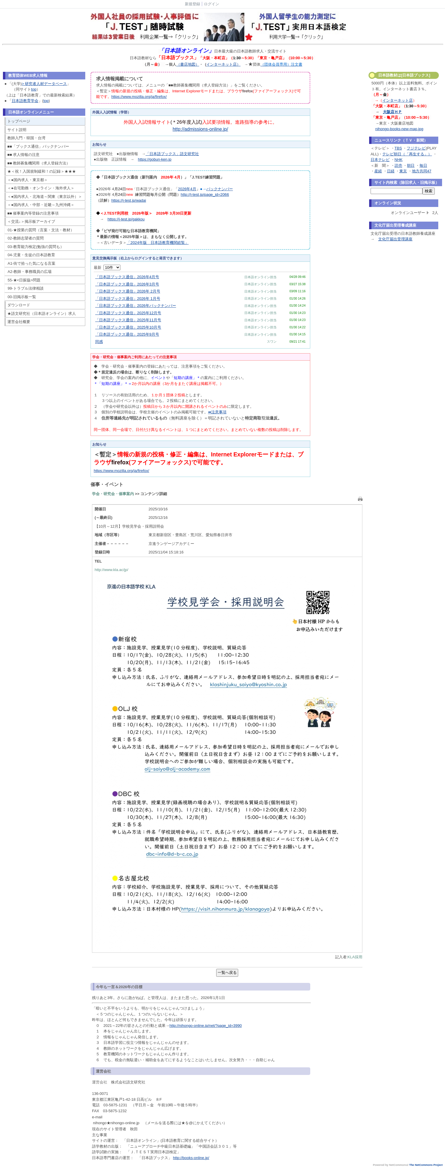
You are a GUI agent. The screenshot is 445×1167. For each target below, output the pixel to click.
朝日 (411, 165)
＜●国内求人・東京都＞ (27, 180)
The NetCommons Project (426, 1164)
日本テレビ (380, 159)
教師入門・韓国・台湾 (26, 138)
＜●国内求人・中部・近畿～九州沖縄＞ (40, 205)
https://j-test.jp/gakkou (126, 219)
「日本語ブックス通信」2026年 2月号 (127, 291)
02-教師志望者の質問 (26, 238)
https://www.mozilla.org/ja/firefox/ (139, 96)
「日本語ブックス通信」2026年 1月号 (127, 298)
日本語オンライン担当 (260, 277)
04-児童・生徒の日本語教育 (31, 255)
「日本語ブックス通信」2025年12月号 (128, 313)
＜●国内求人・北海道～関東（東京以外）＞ (44, 196)
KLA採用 (354, 957)
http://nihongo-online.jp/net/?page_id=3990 (205, 1025)
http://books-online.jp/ (191, 1158)
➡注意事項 (217, 412)
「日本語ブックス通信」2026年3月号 (127, 284)
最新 (107, 267)
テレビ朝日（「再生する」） (407, 154)
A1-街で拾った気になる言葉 (31, 263)
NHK (399, 159)
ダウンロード (18, 305)
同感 (99, 341)
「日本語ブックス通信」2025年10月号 (128, 327)
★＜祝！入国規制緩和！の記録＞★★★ (41, 171)
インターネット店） (223, 64)
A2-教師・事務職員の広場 (30, 271)
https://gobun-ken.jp (154, 159)
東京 (403, 171)
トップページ (18, 121)
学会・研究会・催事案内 (113, 494)
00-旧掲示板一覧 (22, 297)
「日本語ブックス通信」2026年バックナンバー (135, 305)
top (33, 89)
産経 (378, 171)
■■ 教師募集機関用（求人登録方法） (38, 163)
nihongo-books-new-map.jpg (399, 129)
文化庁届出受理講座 (395, 239)
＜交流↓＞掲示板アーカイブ (31, 221)
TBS (398, 148)
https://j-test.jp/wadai (128, 200)
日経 (391, 171)
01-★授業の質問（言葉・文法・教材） (41, 230)
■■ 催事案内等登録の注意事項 (33, 213)
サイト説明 (16, 130)
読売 (398, 165)
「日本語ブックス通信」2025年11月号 (128, 320)
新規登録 (192, 4)
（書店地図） (187, 64)
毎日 (423, 165)
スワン (272, 341)
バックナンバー (219, 189)
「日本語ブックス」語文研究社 (172, 154)
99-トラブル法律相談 (26, 288)
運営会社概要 (18, 322)
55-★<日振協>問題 (24, 280)
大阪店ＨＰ (392, 112)
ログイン (211, 4)
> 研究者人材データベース (44, 83)
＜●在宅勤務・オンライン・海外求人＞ (40, 188)
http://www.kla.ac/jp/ (111, 570)
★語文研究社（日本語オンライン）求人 (41, 313)
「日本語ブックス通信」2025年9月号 (127, 334)
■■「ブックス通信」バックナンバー (38, 146)
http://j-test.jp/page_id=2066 (205, 194)
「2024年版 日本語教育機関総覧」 (158, 242)
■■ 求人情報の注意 (23, 154)
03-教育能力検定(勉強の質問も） (36, 246)
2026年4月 (187, 189)
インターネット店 (397, 100)
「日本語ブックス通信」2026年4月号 (127, 277)
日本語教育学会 (25, 100)
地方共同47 (421, 171)
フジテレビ (416, 148)
